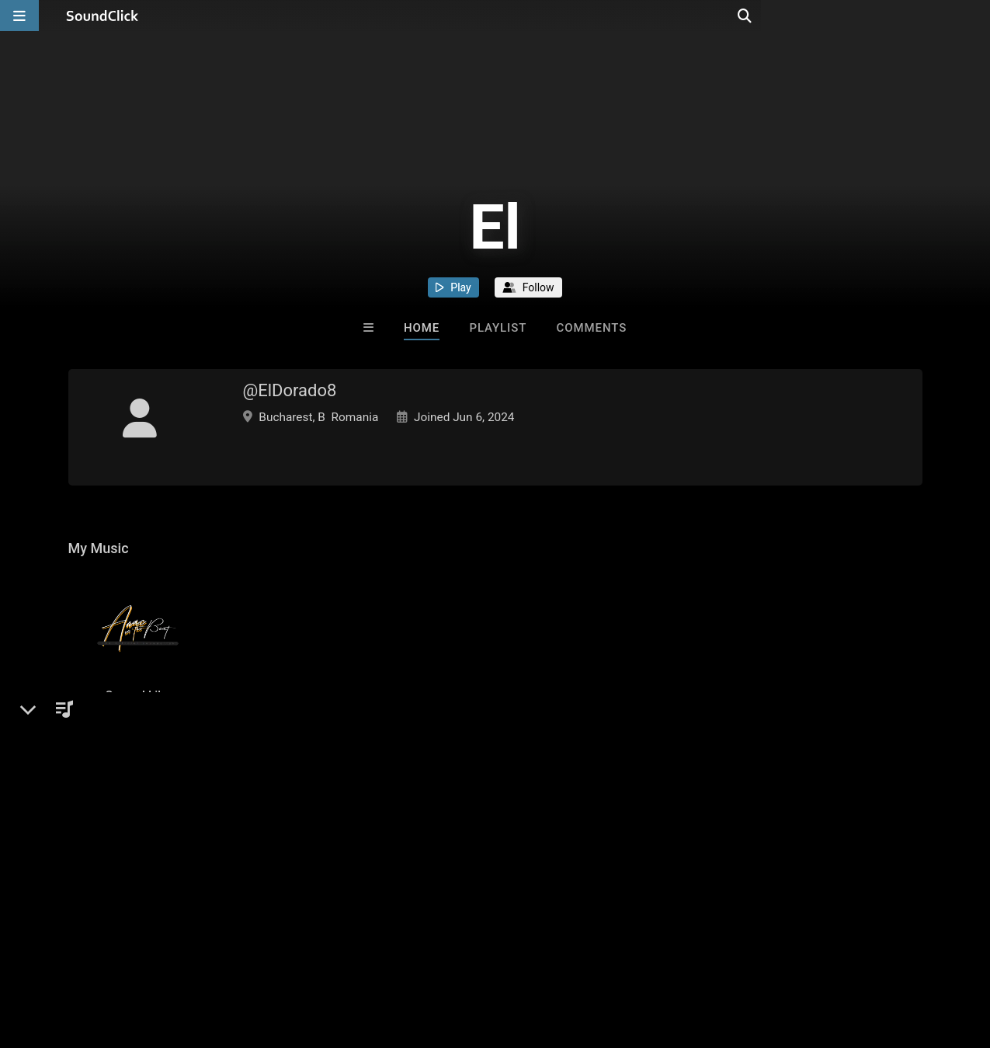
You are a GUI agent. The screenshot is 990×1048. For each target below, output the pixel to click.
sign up (128, 835)
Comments (592, 328)
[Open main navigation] (19, 15)
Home (421, 328)
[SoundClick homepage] (102, 15)
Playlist (497, 328)
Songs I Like (138, 726)
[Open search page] (974, 15)
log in (186, 835)
